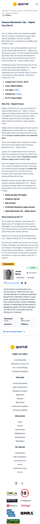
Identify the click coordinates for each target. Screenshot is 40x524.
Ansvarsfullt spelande (20, 383)
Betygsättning (20, 453)
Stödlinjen (20, 399)
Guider (20, 422)
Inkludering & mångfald (20, 371)
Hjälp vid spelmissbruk (20, 387)
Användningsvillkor (20, 360)
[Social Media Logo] (16, 483)
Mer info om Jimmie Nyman (14, 331)
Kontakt (20, 426)
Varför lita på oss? (20, 461)
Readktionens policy (20, 468)
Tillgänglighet (20, 441)
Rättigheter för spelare (20, 391)
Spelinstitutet (20, 395)
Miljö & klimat (20, 402)
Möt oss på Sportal (20, 457)
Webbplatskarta (20, 433)
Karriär (20, 464)
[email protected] (12, 283)
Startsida (5, 11)
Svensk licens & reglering (20, 406)
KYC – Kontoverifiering (20, 368)
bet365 (16, 90)
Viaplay (19, 94)
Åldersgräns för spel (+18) (20, 364)
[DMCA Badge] (13, 493)
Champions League (15, 11)
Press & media (20, 430)
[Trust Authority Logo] (13, 500)
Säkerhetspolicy (20, 437)
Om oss (20, 472)
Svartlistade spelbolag (20, 410)
